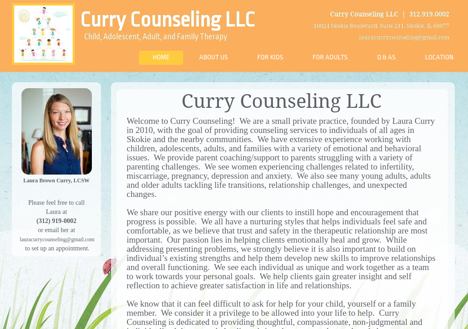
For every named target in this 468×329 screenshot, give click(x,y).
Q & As (386, 57)
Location (439, 57)
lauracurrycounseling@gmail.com (57, 239)
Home (161, 57)
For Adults (330, 57)
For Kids (270, 57)
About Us (213, 57)
